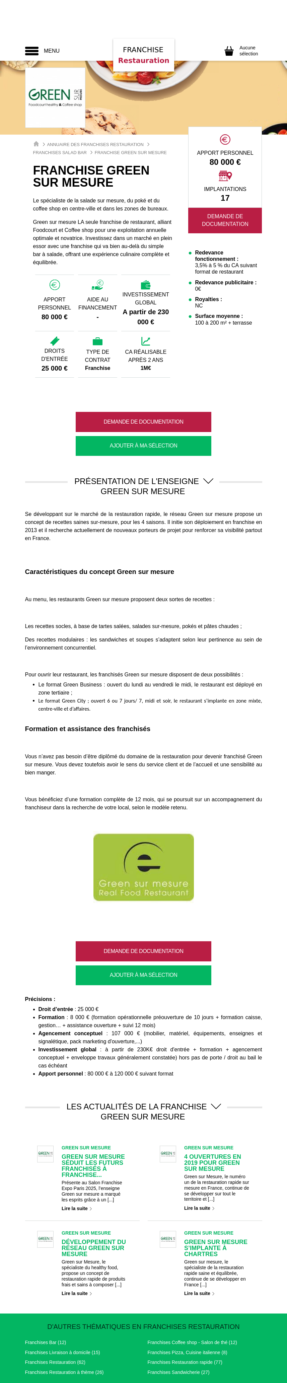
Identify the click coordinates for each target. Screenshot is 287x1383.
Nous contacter (178, 1345)
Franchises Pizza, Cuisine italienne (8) (187, 1304)
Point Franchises (148, 1375)
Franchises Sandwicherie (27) (179, 1324)
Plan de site (246, 1345)
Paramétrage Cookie (92, 1345)
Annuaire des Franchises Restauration (95, 144)
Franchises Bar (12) (45, 1294)
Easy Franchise (197, 1375)
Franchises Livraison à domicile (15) (62, 1304)
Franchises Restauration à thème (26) (64, 1324)
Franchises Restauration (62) (55, 1314)
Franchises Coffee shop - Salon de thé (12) (192, 1294)
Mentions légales (45, 1345)
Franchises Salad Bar (60, 152)
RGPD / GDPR (138, 1345)
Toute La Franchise (94, 1375)
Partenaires (214, 1345)
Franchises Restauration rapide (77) (185, 1314)
